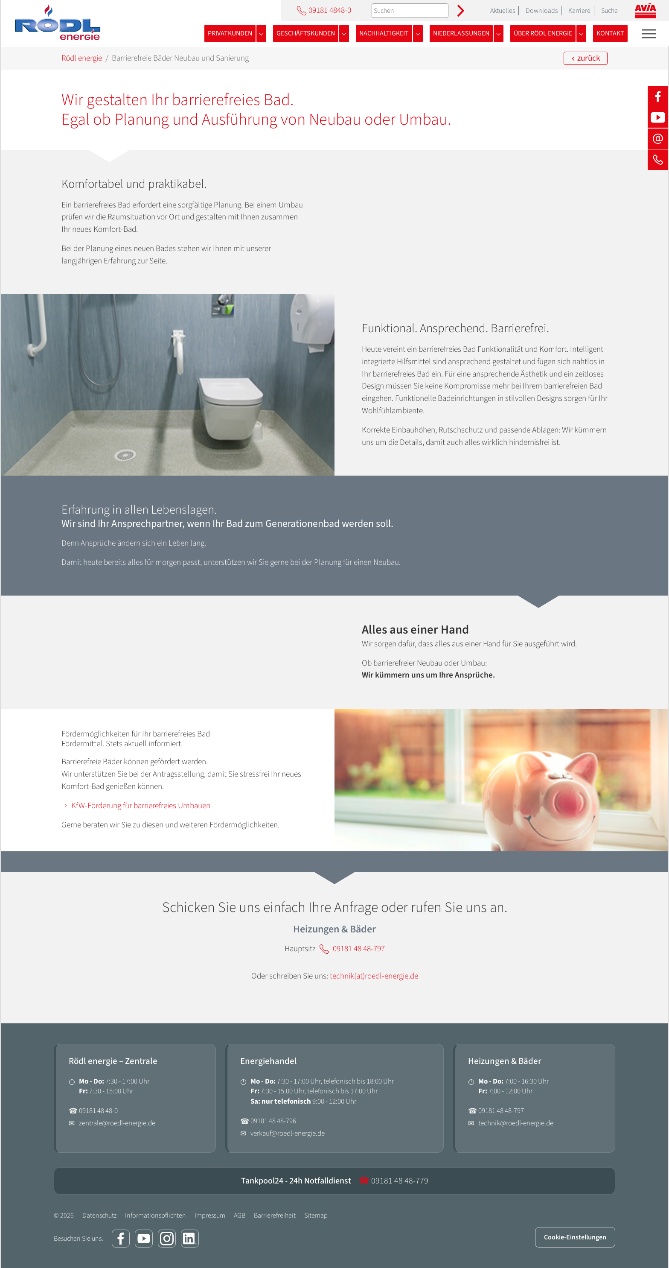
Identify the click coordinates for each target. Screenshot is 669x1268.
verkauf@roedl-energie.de (287, 1133)
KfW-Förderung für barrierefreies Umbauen (140, 806)
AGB (239, 1215)
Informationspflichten (155, 1215)
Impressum (210, 1215)
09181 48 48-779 (393, 1181)
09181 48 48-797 (501, 1111)
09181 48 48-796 (273, 1121)
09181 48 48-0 (98, 1111)
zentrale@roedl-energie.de (117, 1123)
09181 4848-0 (323, 10)
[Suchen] (410, 10)
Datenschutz (99, 1215)
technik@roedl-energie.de (515, 1123)
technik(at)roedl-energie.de (374, 976)
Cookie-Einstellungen (575, 1237)
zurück (585, 58)
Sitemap (316, 1215)
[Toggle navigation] (649, 33)
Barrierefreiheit (275, 1215)
